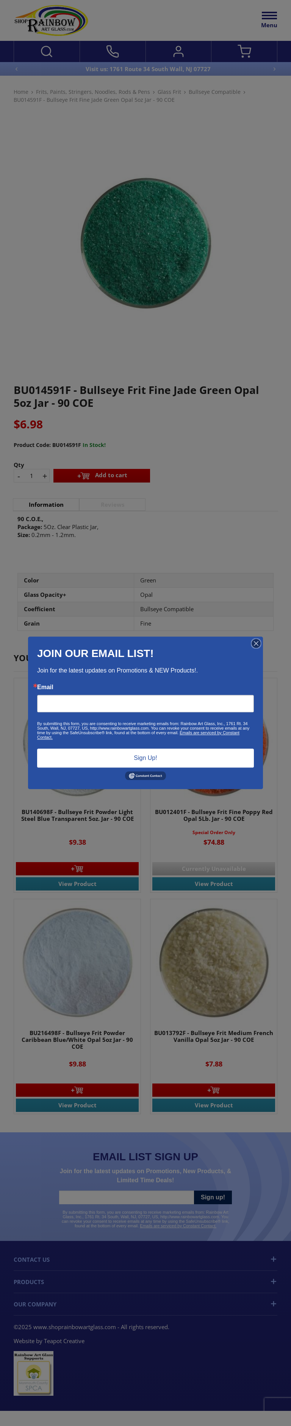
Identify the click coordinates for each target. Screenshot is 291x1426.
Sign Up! (145, 758)
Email (45, 687)
